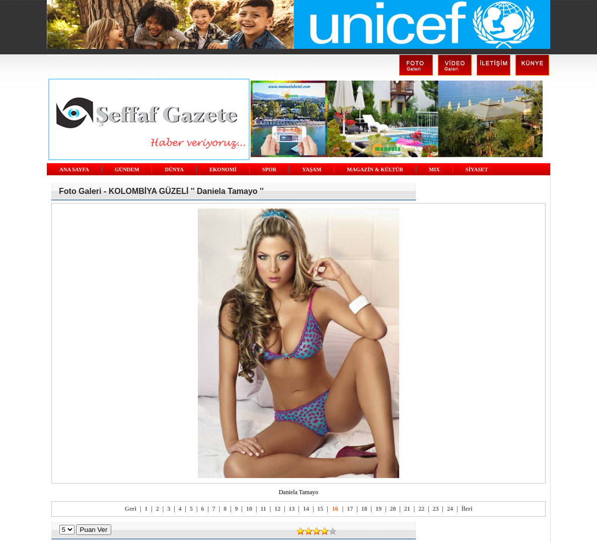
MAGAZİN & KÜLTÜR (375, 169)
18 (364, 508)
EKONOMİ (223, 169)
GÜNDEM (127, 169)
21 (407, 508)
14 (306, 508)
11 (263, 508)
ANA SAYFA (74, 169)
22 (421, 508)
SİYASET (477, 169)
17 (350, 508)
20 (393, 508)
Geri (130, 508)
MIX (434, 169)
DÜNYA (174, 169)
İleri (466, 508)
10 (249, 508)
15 (320, 508)
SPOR (269, 169)
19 (379, 508)
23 (436, 508)
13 (292, 508)
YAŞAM (311, 169)
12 (277, 508)
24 (450, 508)
